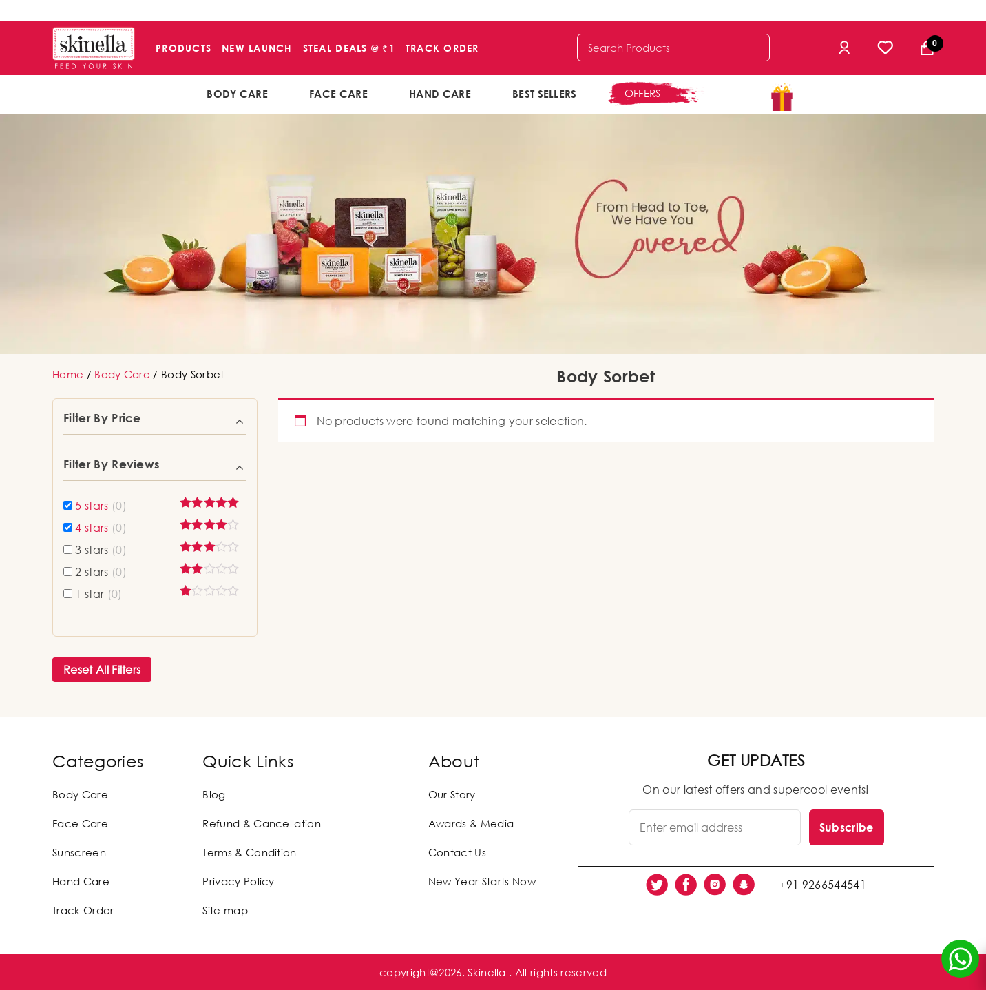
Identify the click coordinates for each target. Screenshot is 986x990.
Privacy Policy (238, 881)
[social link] (657, 885)
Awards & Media (471, 823)
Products (183, 48)
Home (67, 374)
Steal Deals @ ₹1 (349, 48)
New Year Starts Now (482, 881)
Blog (213, 794)
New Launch (257, 48)
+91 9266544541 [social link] (822, 884)
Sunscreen (79, 852)
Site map (225, 910)
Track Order (442, 48)
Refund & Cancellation (261, 823)
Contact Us (457, 852)
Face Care (338, 93)
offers (643, 93)
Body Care (237, 93)
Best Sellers (544, 93)
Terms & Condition (249, 852)
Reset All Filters (101, 670)
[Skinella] (93, 48)
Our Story (452, 794)
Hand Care (440, 93)
